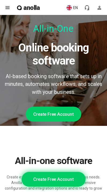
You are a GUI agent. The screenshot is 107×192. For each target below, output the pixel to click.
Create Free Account (53, 114)
